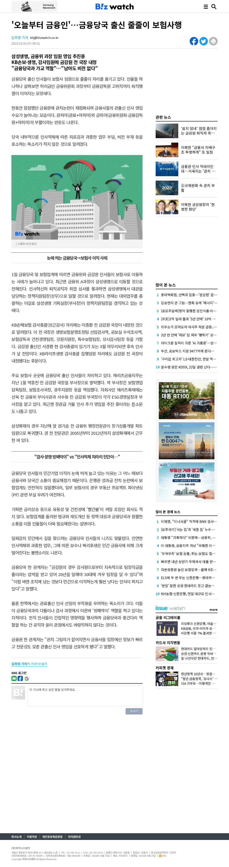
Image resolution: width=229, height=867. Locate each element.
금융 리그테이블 (168, 617)
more (214, 609)
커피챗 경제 (165, 667)
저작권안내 (74, 837)
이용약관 (32, 837)
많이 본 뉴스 (166, 285)
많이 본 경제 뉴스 (168, 511)
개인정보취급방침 (52, 837)
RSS (162, 855)
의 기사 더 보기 (29, 663)
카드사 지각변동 (168, 642)
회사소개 (16, 837)
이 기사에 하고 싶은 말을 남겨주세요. (84, 696)
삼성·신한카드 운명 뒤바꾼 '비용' (203, 653)
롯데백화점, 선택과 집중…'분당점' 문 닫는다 (192, 294)
